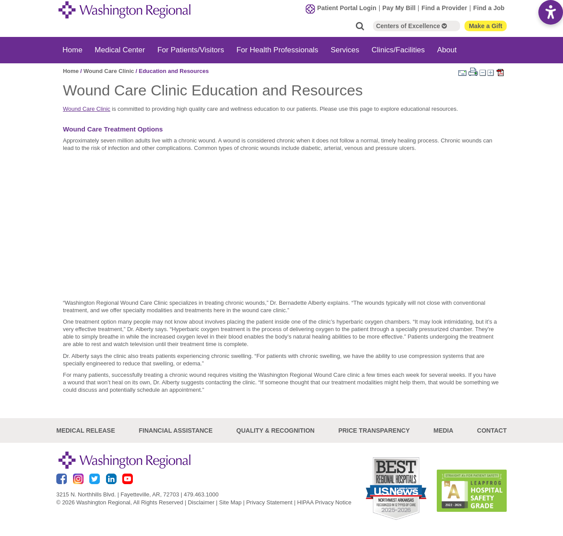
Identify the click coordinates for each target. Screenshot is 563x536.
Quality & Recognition (275, 430)
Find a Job (489, 7)
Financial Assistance (176, 430)
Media (443, 430)
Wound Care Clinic (109, 71)
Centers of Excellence (411, 25)
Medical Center (120, 50)
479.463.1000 (201, 494)
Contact (492, 430)
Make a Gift (485, 25)
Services (345, 50)
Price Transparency (373, 430)
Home (72, 50)
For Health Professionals (277, 50)
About (447, 50)
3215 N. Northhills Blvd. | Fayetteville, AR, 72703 (117, 494)
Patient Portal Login (347, 7)
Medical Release (85, 430)
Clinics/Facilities (398, 50)
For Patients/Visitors (190, 50)
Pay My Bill (398, 7)
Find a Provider (444, 7)
